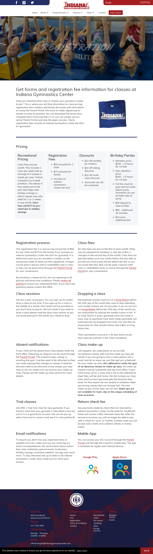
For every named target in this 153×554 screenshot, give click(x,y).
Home (34, 12)
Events (112, 520)
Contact (102, 12)
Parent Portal (64, 267)
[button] (45, 12)
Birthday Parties (113, 516)
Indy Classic (115, 12)
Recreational (99, 515)
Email (108, 2)
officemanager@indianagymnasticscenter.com (51, 543)
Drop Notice (122, 299)
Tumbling (97, 523)
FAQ (72, 518)
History (73, 515)
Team (96, 518)
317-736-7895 (37, 526)
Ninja (96, 526)
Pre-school (98, 520)
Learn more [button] (82, 551)
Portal (145, 2)
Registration (75, 520)
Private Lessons (97, 530)
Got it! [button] (146, 551)
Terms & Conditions (78, 523)
